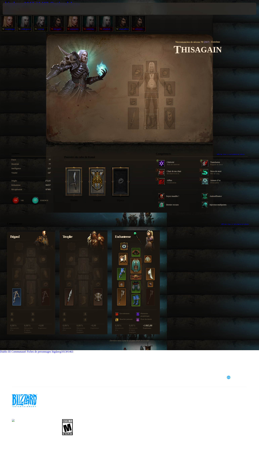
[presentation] (15, 9)
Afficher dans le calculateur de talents (232, 154)
